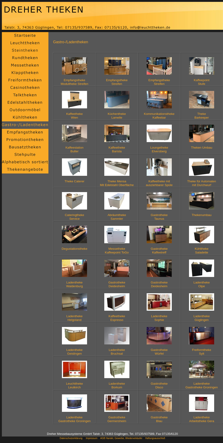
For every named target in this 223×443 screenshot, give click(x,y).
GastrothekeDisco (159, 385)
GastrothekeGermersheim (116, 419)
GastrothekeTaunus (159, 216)
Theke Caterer (74, 183)
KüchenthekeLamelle (117, 115)
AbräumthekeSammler (117, 216)
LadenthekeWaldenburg (74, 284)
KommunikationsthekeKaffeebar (159, 115)
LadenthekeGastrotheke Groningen (202, 385)
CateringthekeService (74, 216)
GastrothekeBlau (159, 419)
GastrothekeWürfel (159, 351)
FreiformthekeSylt (201, 351)
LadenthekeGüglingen (201, 318)
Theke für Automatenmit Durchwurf (201, 183)
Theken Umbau (201, 149)
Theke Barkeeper (201, 115)
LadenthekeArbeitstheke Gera (201, 419)
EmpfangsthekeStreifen (117, 82)
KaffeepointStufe (201, 82)
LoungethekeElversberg (159, 149)
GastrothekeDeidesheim (116, 284)
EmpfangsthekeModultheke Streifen (74, 82)
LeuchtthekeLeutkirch (74, 385)
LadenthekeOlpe (201, 284)
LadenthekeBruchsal (117, 351)
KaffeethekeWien (74, 115)
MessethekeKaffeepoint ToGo (117, 250)
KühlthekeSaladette (201, 250)
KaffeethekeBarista (116, 149)
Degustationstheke (74, 248)
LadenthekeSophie (159, 318)
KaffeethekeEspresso (116, 318)
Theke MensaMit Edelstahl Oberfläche (117, 183)
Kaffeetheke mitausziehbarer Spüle (159, 183)
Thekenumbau (201, 215)
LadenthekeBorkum (117, 385)
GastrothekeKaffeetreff (159, 250)
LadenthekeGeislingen (74, 351)
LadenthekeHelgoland (74, 318)
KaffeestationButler (74, 149)
